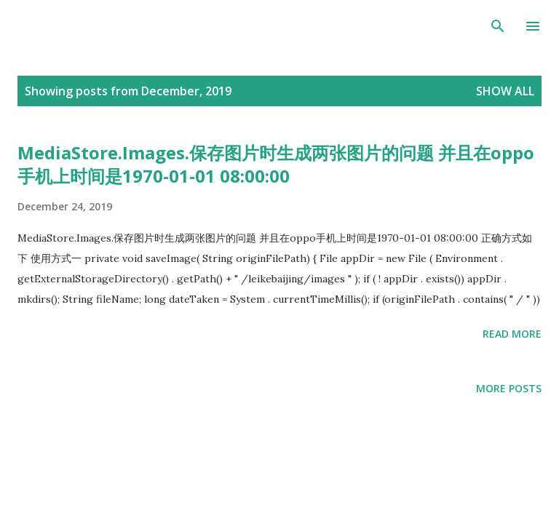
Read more (512, 334)
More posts (509, 388)
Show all (505, 91)
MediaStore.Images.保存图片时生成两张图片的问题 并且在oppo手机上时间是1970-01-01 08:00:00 (275, 164)
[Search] (498, 26)
